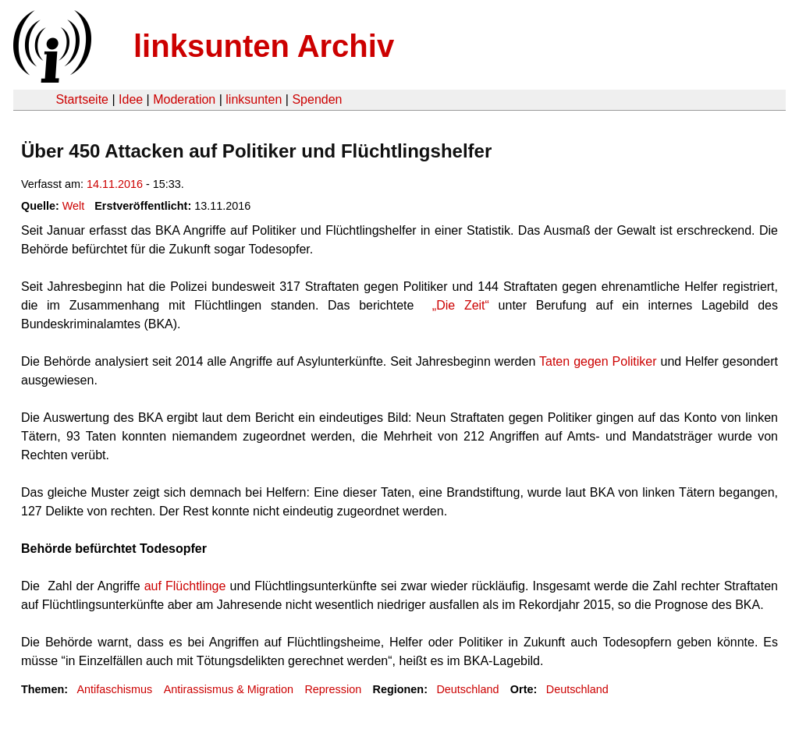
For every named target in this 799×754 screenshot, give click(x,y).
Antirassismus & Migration (228, 689)
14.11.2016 (115, 184)
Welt (73, 206)
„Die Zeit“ (460, 305)
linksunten (253, 99)
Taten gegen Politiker (598, 361)
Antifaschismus (114, 689)
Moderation (184, 99)
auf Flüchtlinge (185, 586)
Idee (131, 99)
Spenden (317, 99)
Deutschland (467, 689)
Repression (332, 689)
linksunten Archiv (263, 46)
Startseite (81, 99)
